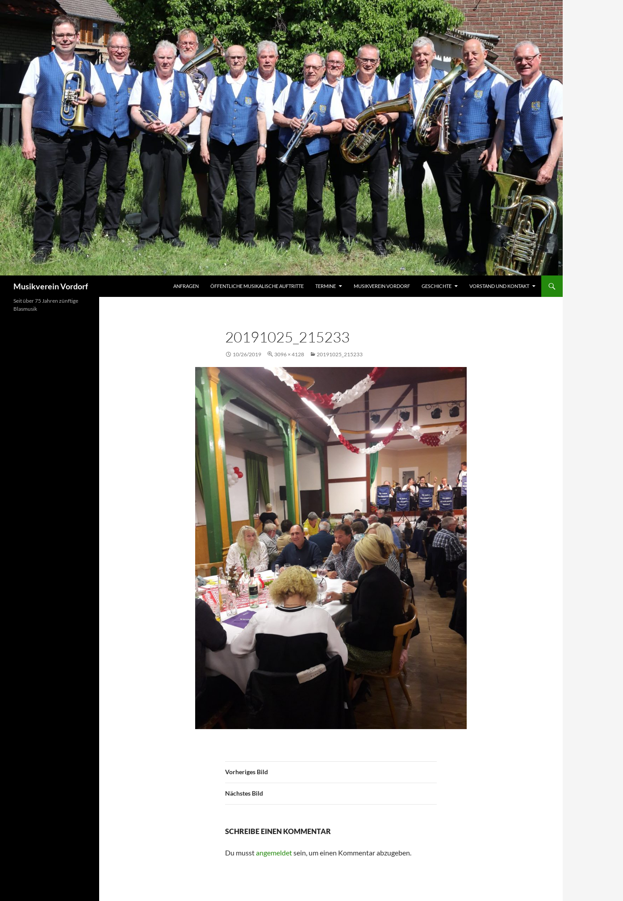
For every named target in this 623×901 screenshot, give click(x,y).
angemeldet (274, 852)
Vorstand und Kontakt (499, 286)
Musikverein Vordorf (50, 286)
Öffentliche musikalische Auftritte (257, 286)
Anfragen (186, 286)
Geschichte (437, 286)
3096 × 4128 (289, 354)
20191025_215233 (340, 354)
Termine (325, 286)
